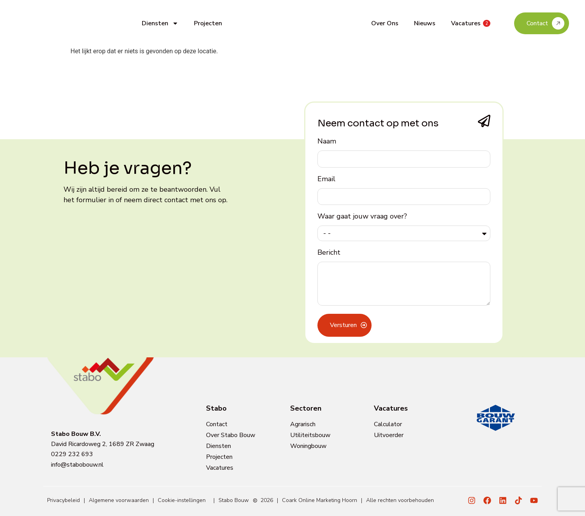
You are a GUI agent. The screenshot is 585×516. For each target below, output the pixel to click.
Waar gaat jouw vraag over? (362, 217)
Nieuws (424, 23)
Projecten (208, 23)
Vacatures (470, 23)
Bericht (328, 253)
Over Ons (384, 23)
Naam (326, 142)
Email (326, 179)
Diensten (160, 23)
